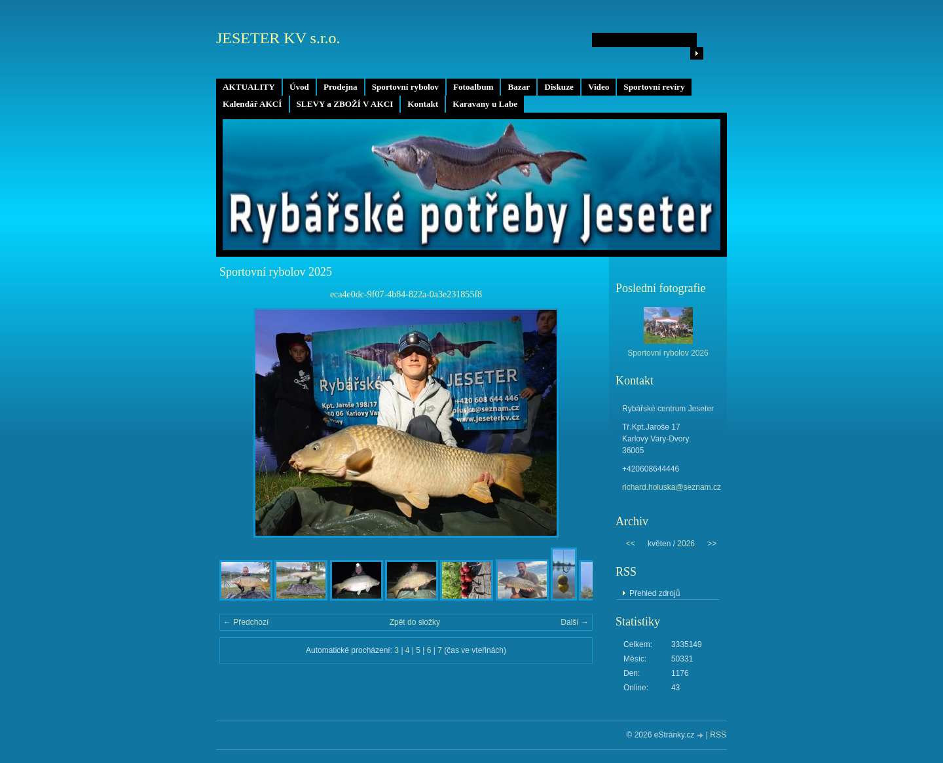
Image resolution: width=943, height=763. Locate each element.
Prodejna (341, 87)
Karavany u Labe (485, 104)
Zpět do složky (415, 622)
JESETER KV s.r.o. (278, 38)
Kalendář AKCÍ (252, 104)
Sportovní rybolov (405, 87)
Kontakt (422, 104)
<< (630, 543)
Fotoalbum (473, 87)
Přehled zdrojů (654, 593)
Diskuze (559, 87)
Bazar (519, 87)
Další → (575, 622)
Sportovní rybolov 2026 (667, 353)
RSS (718, 734)
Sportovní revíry (653, 87)
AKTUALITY (249, 87)
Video (598, 87)
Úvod (299, 87)
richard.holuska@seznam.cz (671, 487)
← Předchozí (245, 622)
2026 (686, 543)
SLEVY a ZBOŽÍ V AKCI (345, 104)
